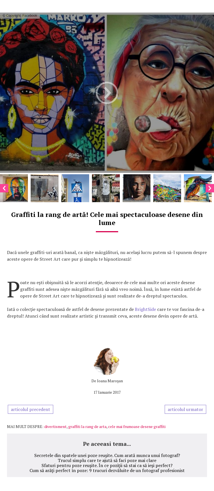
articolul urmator (185, 409)
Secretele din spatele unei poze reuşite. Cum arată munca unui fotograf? (107, 455)
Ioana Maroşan (110, 380)
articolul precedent (30, 409)
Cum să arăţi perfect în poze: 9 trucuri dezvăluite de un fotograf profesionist (107, 470)
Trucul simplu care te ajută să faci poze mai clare (107, 460)
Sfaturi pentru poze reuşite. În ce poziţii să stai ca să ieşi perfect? (107, 465)
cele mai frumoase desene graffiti (137, 426)
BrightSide (145, 309)
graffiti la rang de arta (87, 426)
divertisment (55, 426)
